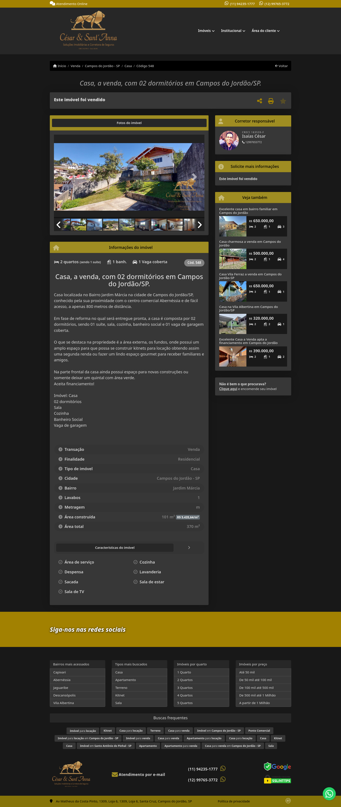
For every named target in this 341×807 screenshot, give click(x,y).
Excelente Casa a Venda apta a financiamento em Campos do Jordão (248, 341)
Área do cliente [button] (264, 30)
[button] (65, 177)
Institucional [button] (231, 30)
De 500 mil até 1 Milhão (257, 695)
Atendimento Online (68, 4)
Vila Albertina (63, 703)
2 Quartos (185, 680)
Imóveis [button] (204, 30)
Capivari (59, 672)
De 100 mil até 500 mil (256, 687)
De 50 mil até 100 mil (255, 680)
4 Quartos (185, 695)
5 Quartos (185, 703)
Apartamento (125, 680)
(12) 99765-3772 (277, 4)
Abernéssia (61, 680)
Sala (118, 703)
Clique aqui (228, 389)
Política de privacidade (234, 801)
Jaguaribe (60, 687)
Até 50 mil (247, 672)
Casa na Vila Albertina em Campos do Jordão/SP (248, 308)
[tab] (68, 123)
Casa (128, 66)
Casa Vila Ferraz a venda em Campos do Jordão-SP (250, 276)
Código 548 (145, 66)
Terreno (121, 687)
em (219, 731)
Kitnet (119, 695)
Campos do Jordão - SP (102, 66)
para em (88, 738)
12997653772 (252, 142)
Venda (75, 66)
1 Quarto (184, 672)
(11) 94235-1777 (242, 4)
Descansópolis (64, 695)
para (83, 731)
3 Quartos (185, 687)
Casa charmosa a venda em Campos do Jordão (250, 243)
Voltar (281, 66)
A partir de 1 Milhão (254, 703)
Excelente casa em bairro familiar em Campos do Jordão (248, 211)
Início (59, 66)
